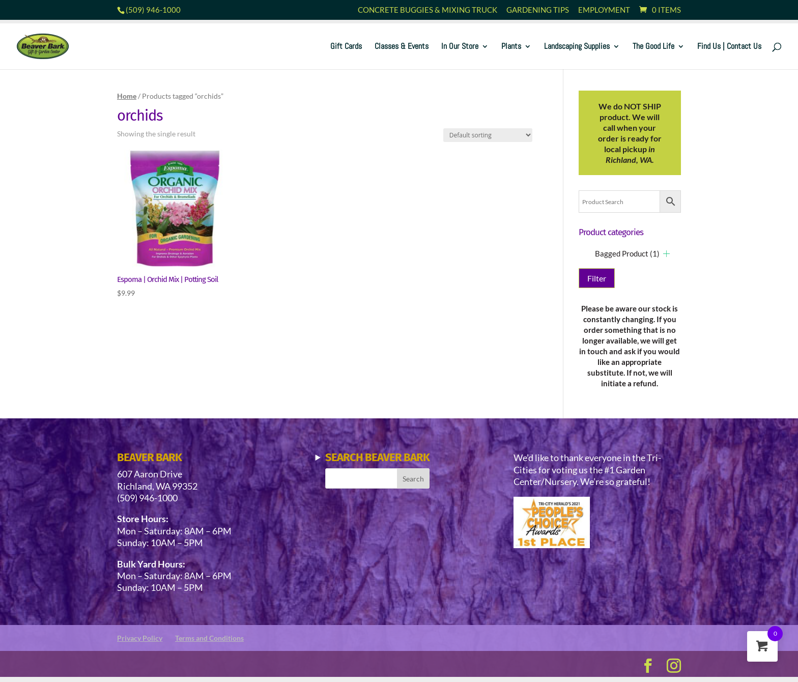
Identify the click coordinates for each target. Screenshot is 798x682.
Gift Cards (346, 47)
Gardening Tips (537, 10)
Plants (511, 47)
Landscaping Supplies (577, 47)
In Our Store (459, 47)
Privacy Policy (139, 638)
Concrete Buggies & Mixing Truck (427, 10)
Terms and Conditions (209, 638)
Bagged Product (627, 253)
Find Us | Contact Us (729, 47)
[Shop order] (487, 135)
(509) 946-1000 (153, 9)
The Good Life (653, 47)
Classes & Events (402, 47)
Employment (604, 10)
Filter (596, 278)
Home (126, 96)
